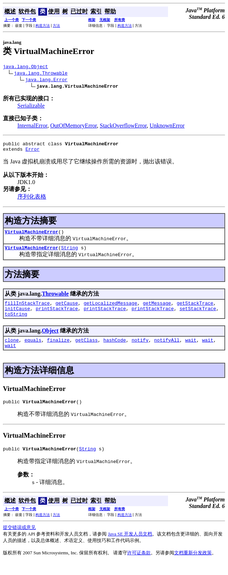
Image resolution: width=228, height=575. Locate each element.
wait (190, 349)
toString (16, 322)
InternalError (32, 127)
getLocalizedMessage (110, 309)
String (69, 253)
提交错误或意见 (19, 540)
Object (50, 339)
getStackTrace (195, 309)
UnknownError (167, 127)
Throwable (55, 299)
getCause (66, 309)
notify (140, 349)
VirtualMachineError (31, 236)
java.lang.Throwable (41, 74)
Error (32, 152)
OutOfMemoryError (73, 127)
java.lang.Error (46, 80)
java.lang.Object (25, 67)
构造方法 (42, 26)
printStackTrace (57, 316)
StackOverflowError (123, 127)
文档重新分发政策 (193, 565)
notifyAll (167, 349)
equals (33, 349)
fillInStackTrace (27, 309)
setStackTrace (198, 316)
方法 (56, 26)
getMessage (157, 309)
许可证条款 (139, 565)
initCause (17, 316)
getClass (86, 349)
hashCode (114, 349)
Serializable (31, 107)
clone (12, 349)
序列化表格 (31, 200)
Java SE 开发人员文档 (130, 547)
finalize (58, 349)
